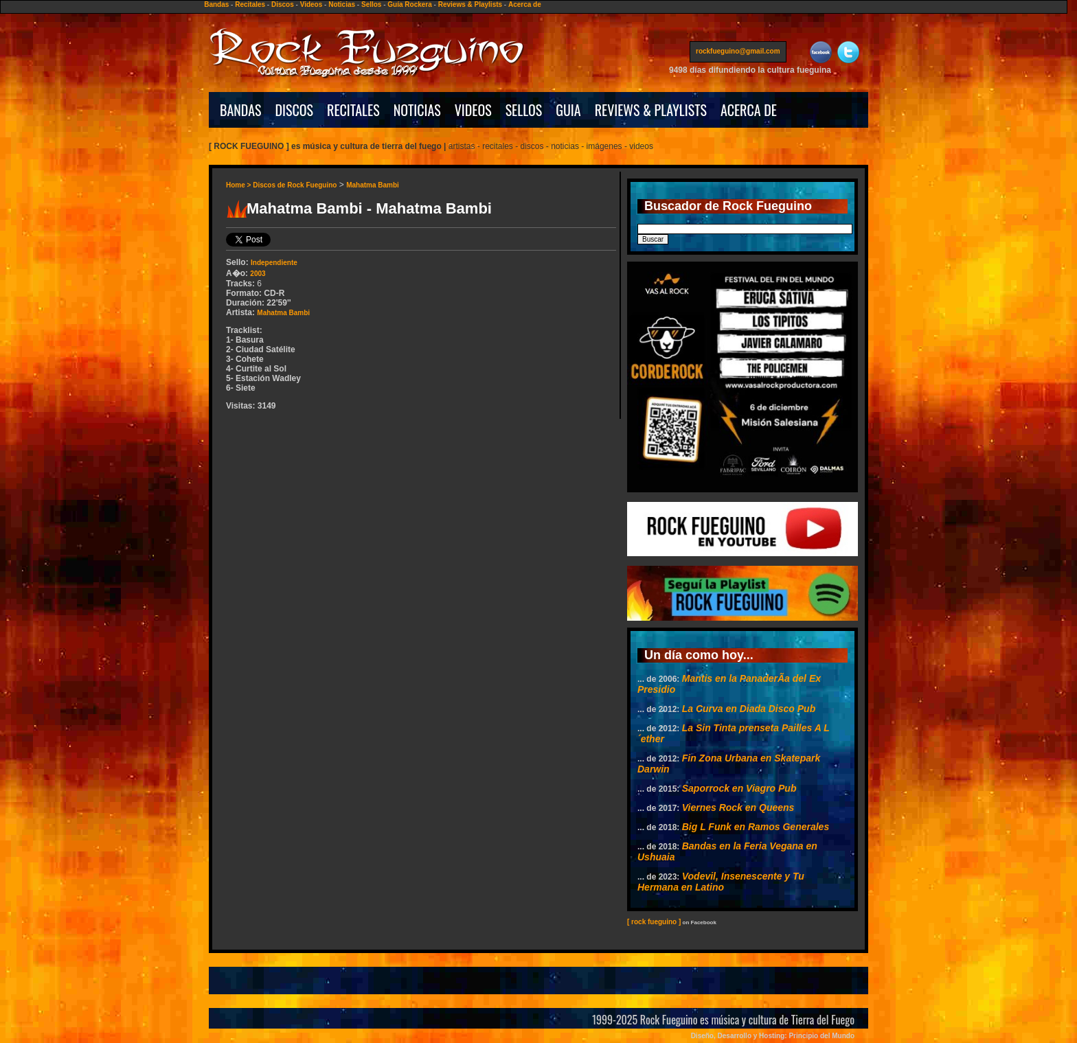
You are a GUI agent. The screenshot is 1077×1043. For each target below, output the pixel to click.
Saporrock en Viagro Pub (739, 788)
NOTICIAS (417, 110)
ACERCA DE (749, 110)
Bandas (216, 4)
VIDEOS (473, 110)
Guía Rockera (409, 4)
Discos (282, 4)
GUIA (568, 110)
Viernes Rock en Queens (738, 807)
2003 (257, 273)
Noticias (341, 4)
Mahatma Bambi (372, 185)
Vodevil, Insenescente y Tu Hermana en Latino (720, 882)
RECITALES (353, 110)
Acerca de (524, 4)
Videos (311, 4)
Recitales (250, 4)
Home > (239, 185)
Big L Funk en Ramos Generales (755, 826)
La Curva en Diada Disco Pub (749, 708)
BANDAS (241, 110)
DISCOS (294, 110)
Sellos (371, 4)
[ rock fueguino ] (654, 922)
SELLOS (524, 110)
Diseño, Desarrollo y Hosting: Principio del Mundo (772, 1036)
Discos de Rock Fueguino (295, 185)
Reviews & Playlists (470, 4)
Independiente (274, 262)
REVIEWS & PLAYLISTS (651, 110)
